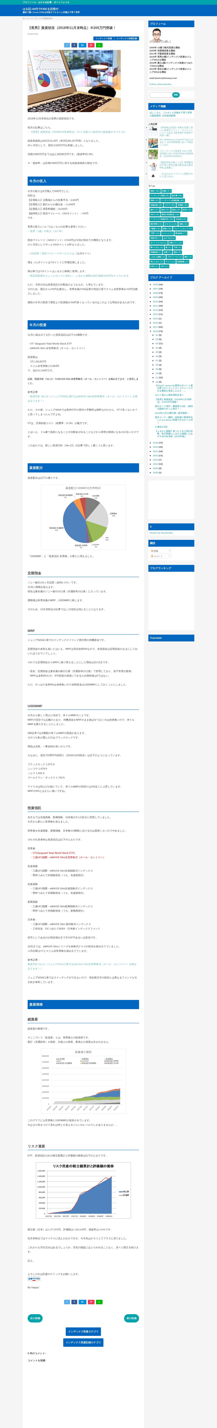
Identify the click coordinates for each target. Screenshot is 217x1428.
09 (157, 369)
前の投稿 (132, 1318)
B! (82, 45)
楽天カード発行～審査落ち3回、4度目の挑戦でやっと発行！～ (174, 407)
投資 (152, 200)
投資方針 (154, 238)
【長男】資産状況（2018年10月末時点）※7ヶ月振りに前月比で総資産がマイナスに (78, 132)
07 (157, 360)
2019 (156, 442)
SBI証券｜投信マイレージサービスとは (52, 253)
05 (157, 352)
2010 (156, 301)
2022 (156, 455)
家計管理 (154, 224)
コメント (157, 556)
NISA (152, 215)
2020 (156, 447)
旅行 (152, 210)
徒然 (152, 191)
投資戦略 (181, 262)
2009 (156, 297)
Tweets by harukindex (161, 533)
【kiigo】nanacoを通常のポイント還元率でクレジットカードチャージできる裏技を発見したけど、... (174, 388)
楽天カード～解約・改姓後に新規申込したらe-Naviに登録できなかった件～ (174, 420)
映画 (165, 229)
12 (157, 382)
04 (157, 348)
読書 (164, 191)
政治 (163, 210)
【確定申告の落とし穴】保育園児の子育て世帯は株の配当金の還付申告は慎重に (176, 165)
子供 (176, 247)
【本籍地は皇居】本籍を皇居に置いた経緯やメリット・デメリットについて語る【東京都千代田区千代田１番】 (176, 131)
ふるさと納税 (156, 257)
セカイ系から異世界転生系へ (169, 395)
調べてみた (155, 247)
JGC (163, 266)
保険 (181, 224)
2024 (156, 464)
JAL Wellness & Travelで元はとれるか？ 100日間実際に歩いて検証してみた (176, 142)
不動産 (153, 229)
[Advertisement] (171, 499)
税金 (174, 210)
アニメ (168, 262)
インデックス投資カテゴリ (83, 1331)
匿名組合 (179, 233)
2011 (156, 305)
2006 (156, 284)
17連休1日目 (161, 427)
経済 (185, 210)
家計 (186, 257)
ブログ (168, 205)
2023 (156, 459)
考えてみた (155, 262)
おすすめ (167, 238)
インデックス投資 (103, 38)
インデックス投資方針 (159, 219)
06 (157, 356)
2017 (156, 327)
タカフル (168, 224)
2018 (156, 331)
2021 (156, 451)
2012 (156, 310)
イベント (166, 233)
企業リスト (174, 243)
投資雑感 (154, 252)
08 (157, 365)
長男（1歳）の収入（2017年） (47, 231)
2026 (156, 472)
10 (157, 373)
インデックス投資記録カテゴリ (83, 1342)
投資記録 (154, 205)
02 (157, 339)
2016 (156, 323)
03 (157, 343)
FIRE (152, 266)
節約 (176, 252)
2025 (156, 468)
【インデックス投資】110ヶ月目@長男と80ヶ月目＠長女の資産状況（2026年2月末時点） (176, 153)
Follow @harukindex (161, 84)
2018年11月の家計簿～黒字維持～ (172, 413)
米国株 (180, 205)
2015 (156, 318)
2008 (156, 293)
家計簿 (175, 196)
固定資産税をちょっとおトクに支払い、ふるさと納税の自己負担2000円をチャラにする (79, 275)
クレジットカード (181, 229)
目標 (166, 252)
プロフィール (29, 2)
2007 (156, 288)
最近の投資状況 (168, 215)
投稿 (154, 551)
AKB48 (179, 219)
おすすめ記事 (45, 2)
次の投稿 (35, 1318)
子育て (153, 233)
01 (157, 335)
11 (157, 377)
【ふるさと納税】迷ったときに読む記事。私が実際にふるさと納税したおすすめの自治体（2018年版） (174, 434)
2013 (156, 314)
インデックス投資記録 (126, 38)
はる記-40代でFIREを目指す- (41, 8)
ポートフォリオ (61, 2)
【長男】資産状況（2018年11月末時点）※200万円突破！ (173, 400)
